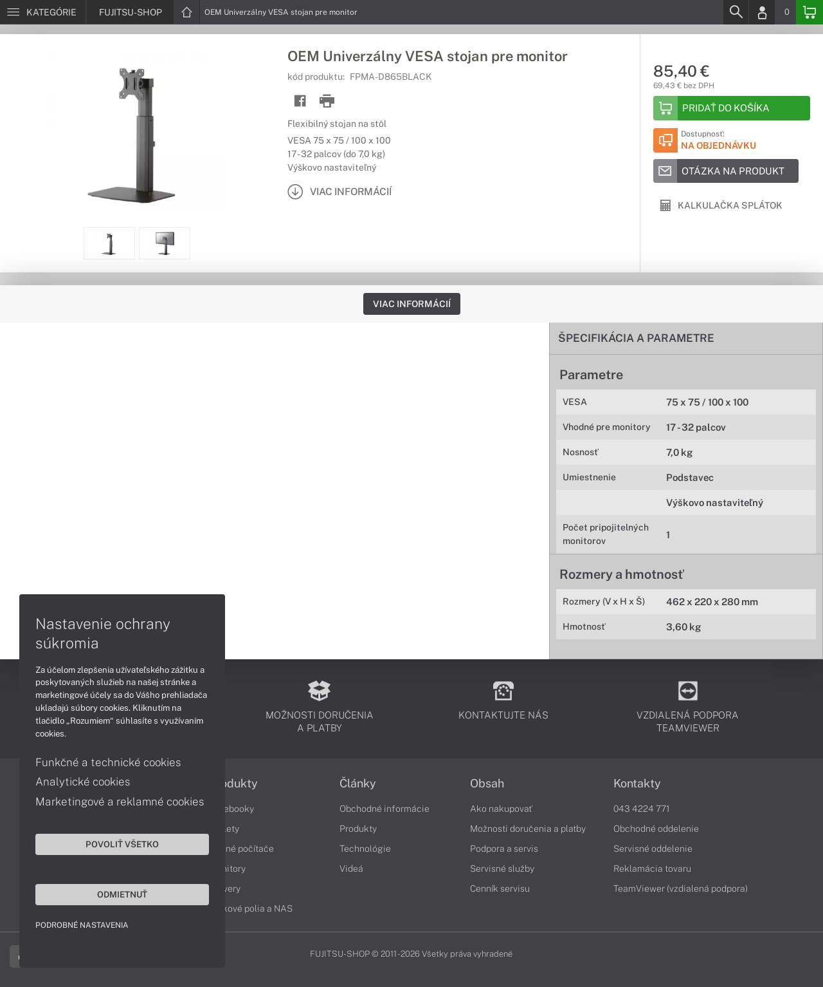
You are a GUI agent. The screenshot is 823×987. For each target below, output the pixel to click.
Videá (351, 868)
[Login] (762, 12)
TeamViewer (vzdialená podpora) (680, 888)
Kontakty (637, 783)
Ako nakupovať (501, 809)
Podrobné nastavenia (82, 925)
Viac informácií (412, 304)
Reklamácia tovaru (652, 868)
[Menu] (43, 12)
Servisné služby (502, 868)
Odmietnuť (122, 894)
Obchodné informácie (384, 809)
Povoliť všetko (122, 844)
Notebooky (231, 809)
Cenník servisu (500, 888)
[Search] (735, 12)
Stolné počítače (241, 848)
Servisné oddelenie (652, 848)
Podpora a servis (504, 848)
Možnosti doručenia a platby (528, 828)
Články (357, 783)
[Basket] (809, 12)
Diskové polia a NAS (251, 908)
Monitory (227, 868)
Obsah (487, 783)
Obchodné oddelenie (656, 828)
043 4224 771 (641, 809)
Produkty (233, 783)
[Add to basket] (731, 108)
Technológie (365, 848)
